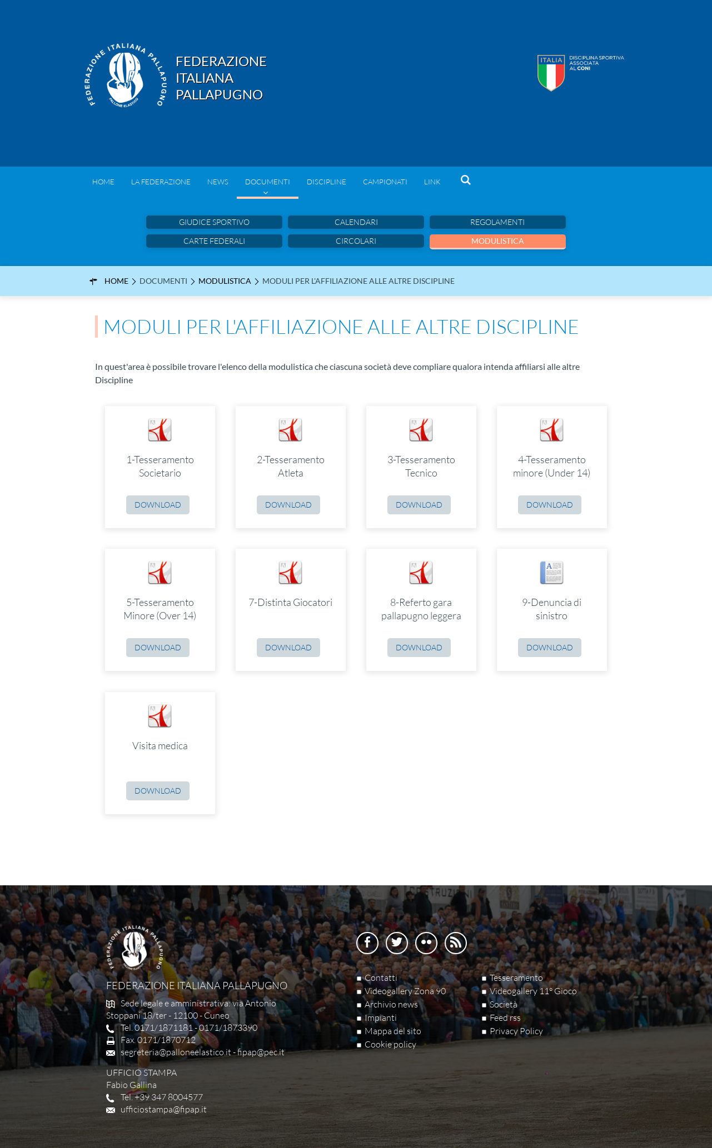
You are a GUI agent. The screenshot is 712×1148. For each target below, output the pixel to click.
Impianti (381, 1017)
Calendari (356, 222)
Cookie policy (390, 1044)
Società (503, 1004)
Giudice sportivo (214, 222)
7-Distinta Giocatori (290, 602)
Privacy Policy (516, 1030)
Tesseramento (516, 977)
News (217, 181)
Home (103, 181)
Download (158, 504)
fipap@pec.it (261, 1051)
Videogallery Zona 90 (405, 990)
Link (432, 181)
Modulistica (497, 240)
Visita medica (160, 745)
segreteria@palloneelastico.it (176, 1051)
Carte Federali (214, 240)
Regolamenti (497, 222)
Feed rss (505, 1017)
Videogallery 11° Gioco (533, 990)
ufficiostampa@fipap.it (164, 1109)
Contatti (381, 977)
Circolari (356, 240)
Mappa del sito (393, 1030)
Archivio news (391, 1004)
